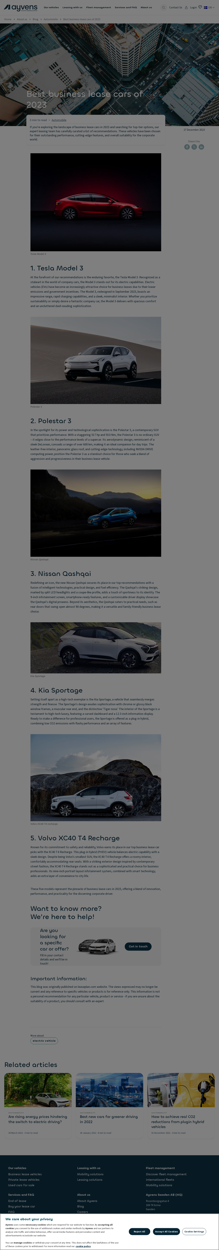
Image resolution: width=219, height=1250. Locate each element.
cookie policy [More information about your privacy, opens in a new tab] (83, 1246)
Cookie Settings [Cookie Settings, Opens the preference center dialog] (194, 1231)
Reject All (139, 1231)
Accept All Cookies (166, 1231)
